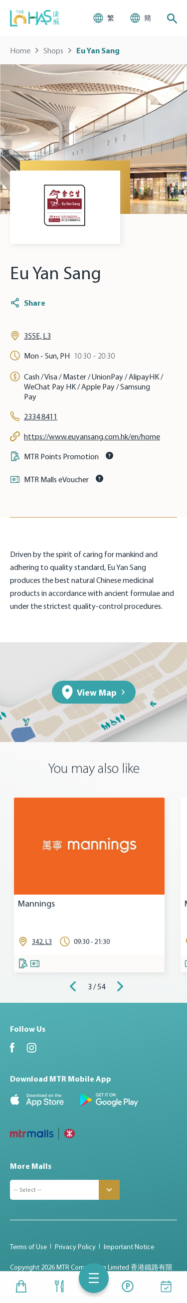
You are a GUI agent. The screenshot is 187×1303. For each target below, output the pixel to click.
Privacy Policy (75, 1246)
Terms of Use (28, 1246)
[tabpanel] (89, 884)
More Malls (30, 1166)
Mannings (36, 904)
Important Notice (129, 1246)
